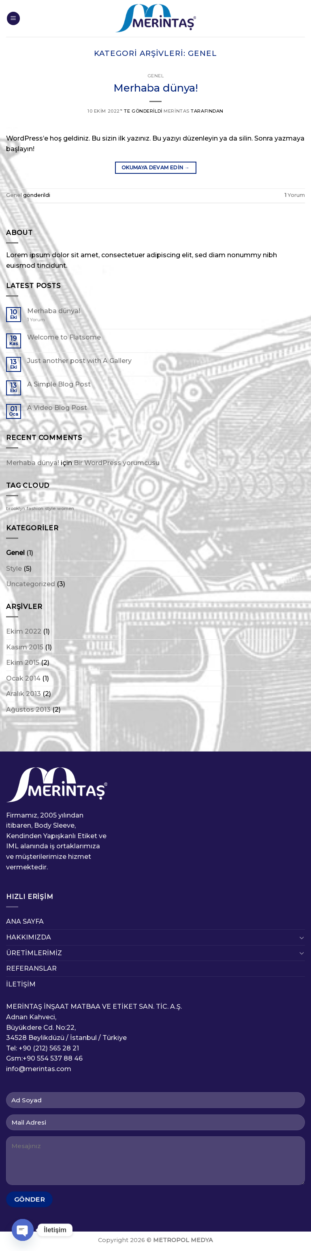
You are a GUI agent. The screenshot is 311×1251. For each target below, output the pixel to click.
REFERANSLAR (31, 968)
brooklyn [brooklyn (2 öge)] (15, 508)
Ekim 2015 (22, 662)
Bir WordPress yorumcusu (117, 463)
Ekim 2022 (23, 631)
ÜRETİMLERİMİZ (34, 953)
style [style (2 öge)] (50, 508)
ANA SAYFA (25, 921)
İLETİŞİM (21, 984)
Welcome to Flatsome (64, 337)
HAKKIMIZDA (28, 937)
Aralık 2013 (23, 694)
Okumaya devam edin (155, 167)
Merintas (176, 111)
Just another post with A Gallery (79, 361)
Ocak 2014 (23, 678)
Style (14, 568)
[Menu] (13, 18)
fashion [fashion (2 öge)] (35, 508)
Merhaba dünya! (155, 87)
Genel (155, 76)
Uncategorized (30, 584)
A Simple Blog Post (59, 384)
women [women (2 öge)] (65, 508)
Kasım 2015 (24, 647)
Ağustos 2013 (28, 709)
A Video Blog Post (57, 408)
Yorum (295, 195)
